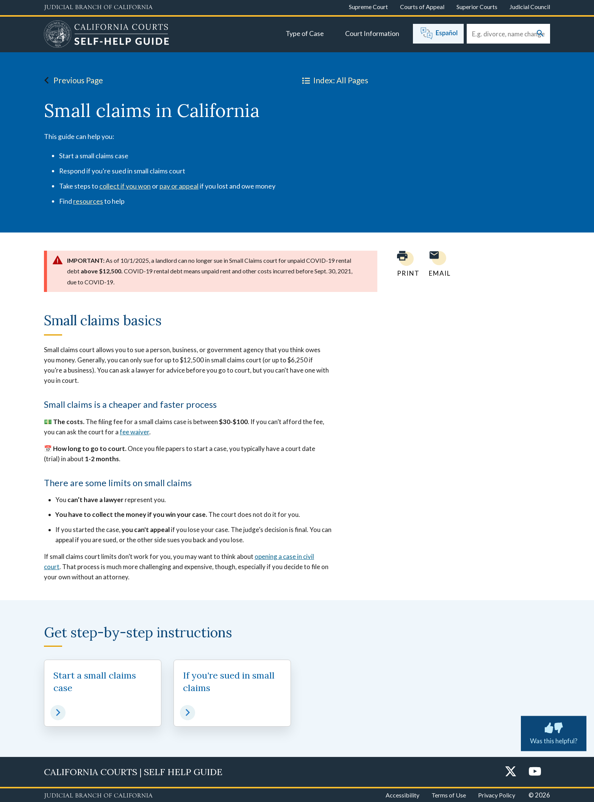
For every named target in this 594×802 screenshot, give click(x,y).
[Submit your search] (540, 33)
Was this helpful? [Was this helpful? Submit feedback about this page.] (553, 731)
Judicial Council (530, 6)
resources (88, 201)
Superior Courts (476, 6)
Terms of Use (448, 795)
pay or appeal (179, 186)
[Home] (106, 35)
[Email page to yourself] (437, 264)
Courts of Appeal (422, 6)
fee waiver (134, 432)
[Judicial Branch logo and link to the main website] (98, 8)
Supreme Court (368, 6)
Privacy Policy (496, 795)
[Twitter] (511, 772)
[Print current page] (403, 264)
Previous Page (71, 80)
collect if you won (125, 186)
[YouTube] (535, 772)
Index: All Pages (333, 80)
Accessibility (402, 795)
